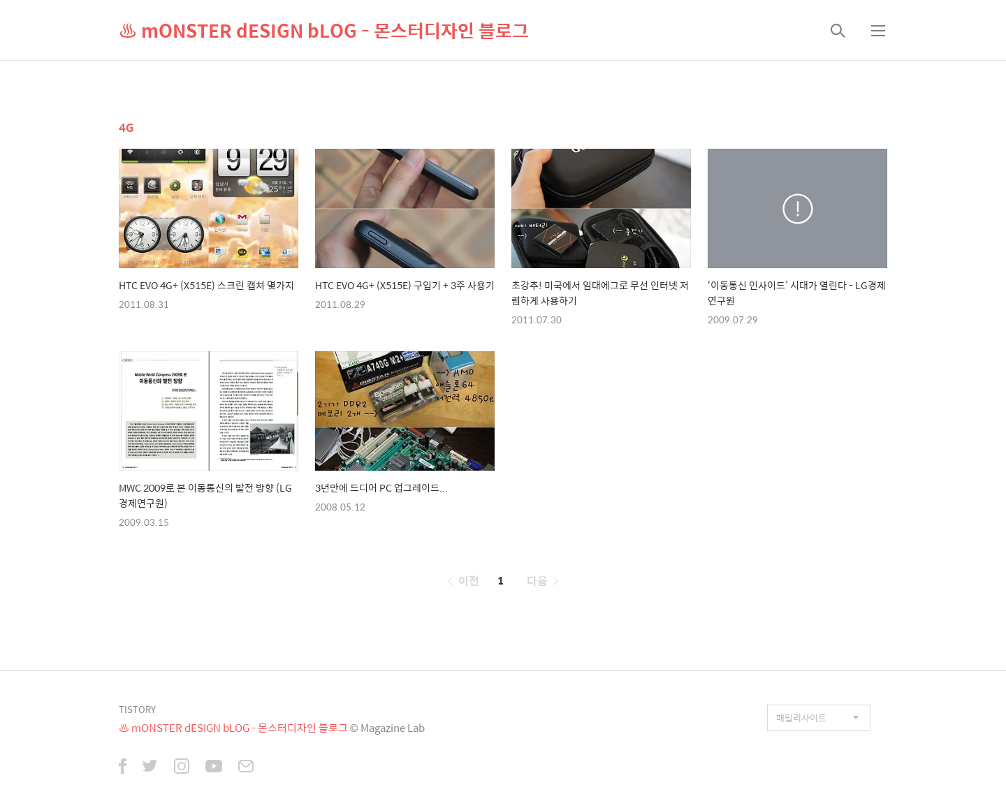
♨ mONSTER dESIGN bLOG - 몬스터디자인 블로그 (324, 30)
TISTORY (137, 709)
